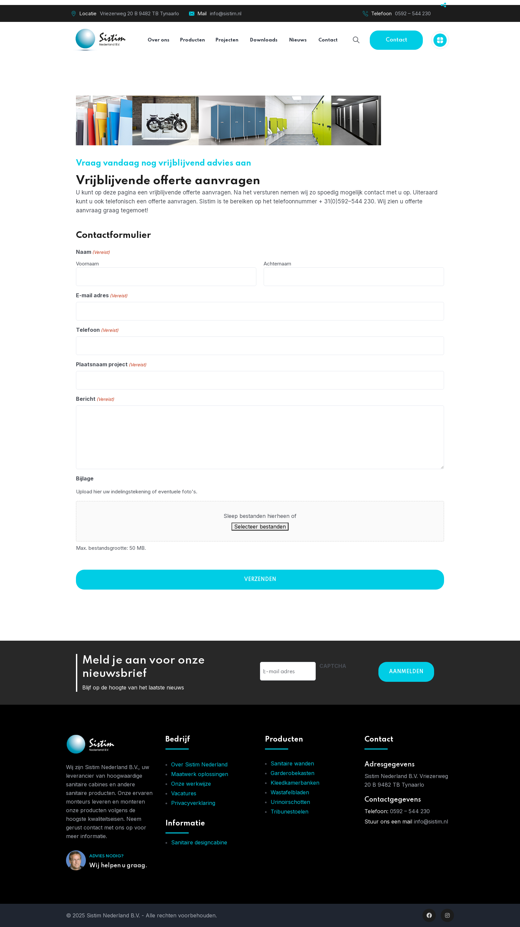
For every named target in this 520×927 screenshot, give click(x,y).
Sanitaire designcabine (199, 842)
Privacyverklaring (193, 803)
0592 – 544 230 (413, 13)
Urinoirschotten (290, 802)
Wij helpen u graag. (118, 866)
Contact (396, 40)
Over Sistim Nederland (199, 764)
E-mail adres (101, 295)
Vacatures (183, 793)
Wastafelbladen (290, 792)
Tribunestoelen (289, 811)
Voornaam (87, 263)
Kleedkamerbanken (295, 782)
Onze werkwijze (191, 783)
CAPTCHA (332, 666)
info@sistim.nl (225, 13)
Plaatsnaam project (111, 364)
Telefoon (97, 330)
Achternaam (277, 263)
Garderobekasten (292, 773)
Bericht (95, 399)
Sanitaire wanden (292, 763)
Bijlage (85, 478)
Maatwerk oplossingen (199, 774)
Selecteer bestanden (260, 526)
